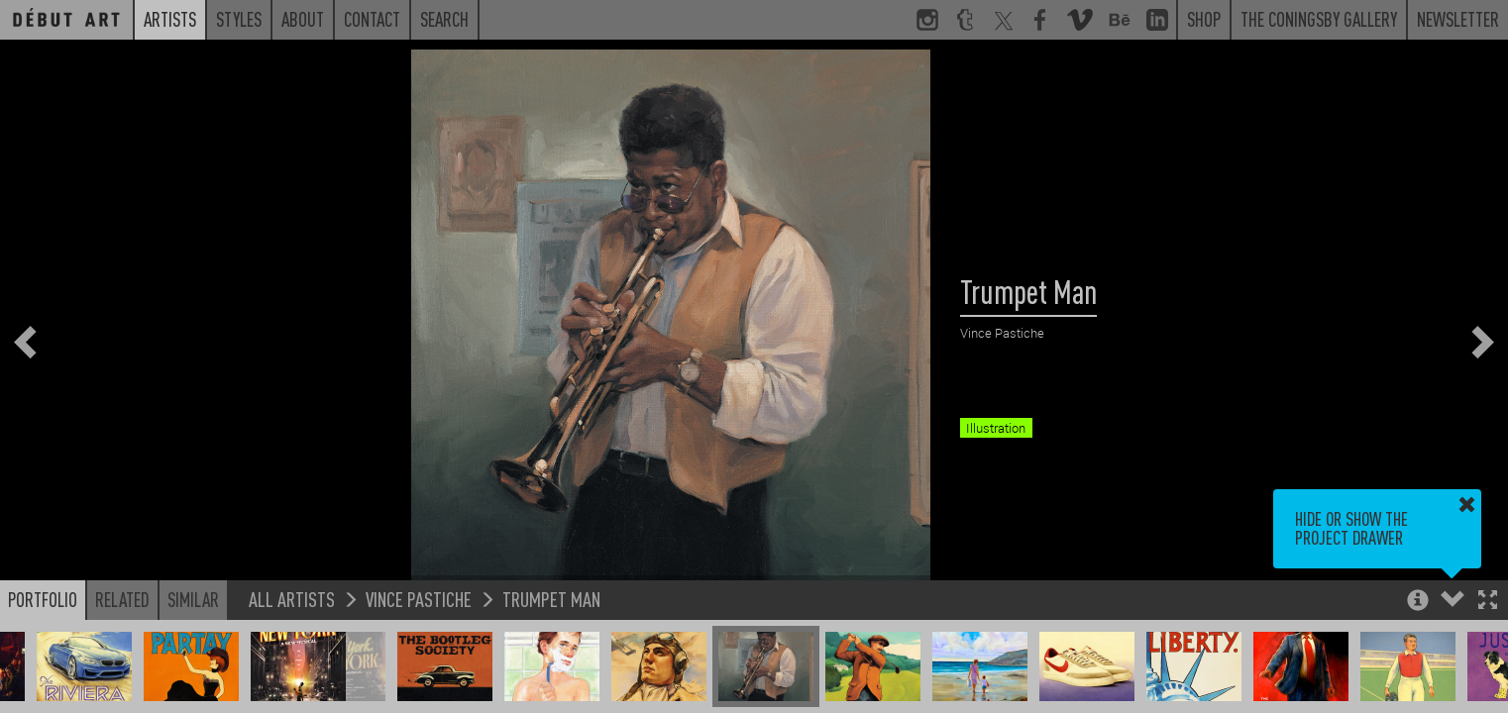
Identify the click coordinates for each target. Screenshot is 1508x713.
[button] (1487, 601)
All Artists (292, 598)
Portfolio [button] (42, 599)
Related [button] (122, 599)
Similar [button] (193, 599)
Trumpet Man (551, 598)
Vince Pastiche (419, 598)
